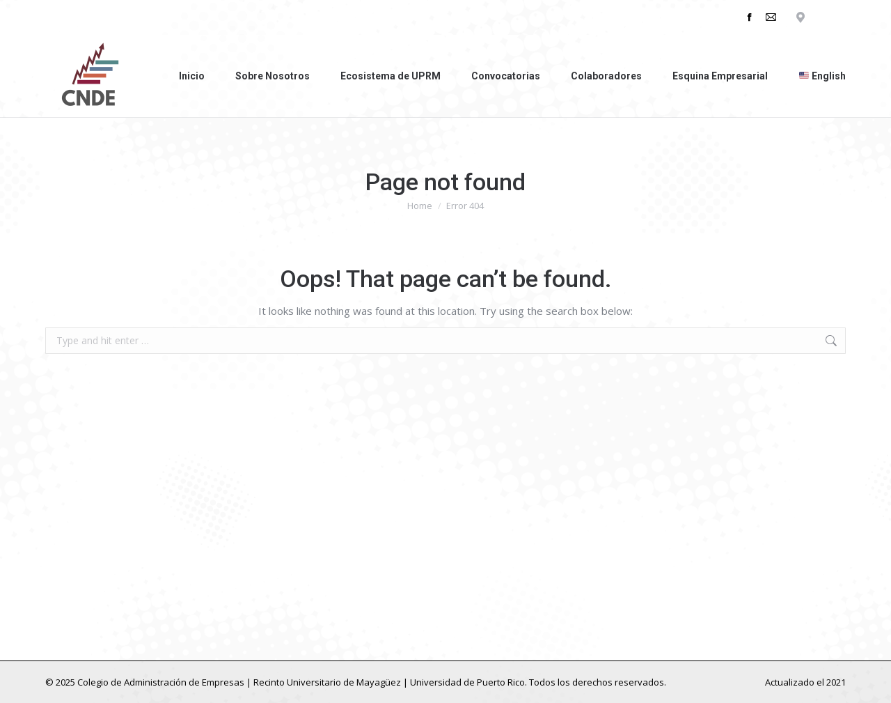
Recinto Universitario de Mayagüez (327, 682)
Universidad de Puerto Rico (467, 682)
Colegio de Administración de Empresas (160, 682)
